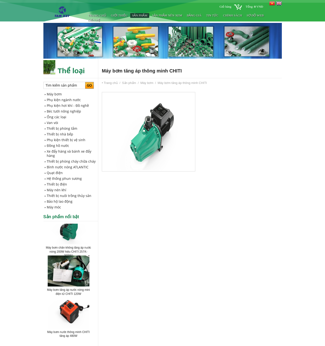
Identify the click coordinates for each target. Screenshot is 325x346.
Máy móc (54, 207)
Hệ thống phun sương (64, 178)
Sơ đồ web (255, 15)
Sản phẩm (139, 15)
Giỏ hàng (225, 6)
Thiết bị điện (57, 184)
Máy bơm (54, 94)
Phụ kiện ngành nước (64, 100)
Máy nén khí (56, 190)
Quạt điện (55, 172)
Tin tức (212, 15)
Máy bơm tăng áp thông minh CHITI (182, 83)
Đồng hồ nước (58, 145)
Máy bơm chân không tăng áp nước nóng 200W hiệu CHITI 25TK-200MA (68, 252)
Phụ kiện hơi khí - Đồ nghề (68, 105)
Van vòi (52, 122)
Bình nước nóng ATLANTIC (67, 167)
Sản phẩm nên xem (167, 15)
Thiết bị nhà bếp (60, 134)
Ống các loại (56, 117)
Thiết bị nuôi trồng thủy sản (69, 195)
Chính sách (232, 15)
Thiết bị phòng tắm (62, 128)
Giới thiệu (119, 15)
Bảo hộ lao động (59, 201)
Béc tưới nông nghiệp (64, 111)
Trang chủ (97, 15)
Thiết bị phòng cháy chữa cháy (71, 161)
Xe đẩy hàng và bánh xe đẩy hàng (69, 153)
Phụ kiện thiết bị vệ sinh (66, 140)
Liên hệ (94, 20)
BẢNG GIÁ (194, 15)
